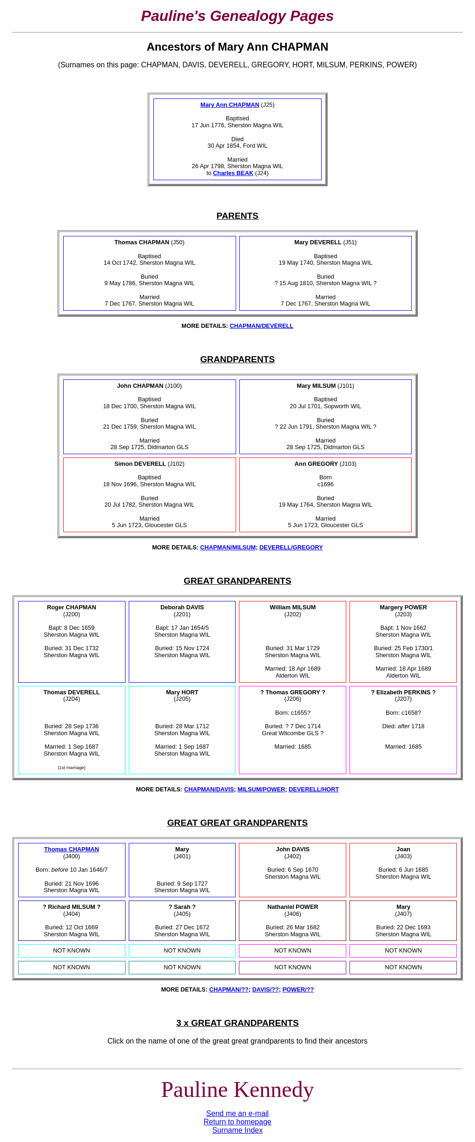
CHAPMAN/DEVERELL (261, 325)
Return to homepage (237, 1122)
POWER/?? (298, 989)
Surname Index (237, 1130)
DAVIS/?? (265, 989)
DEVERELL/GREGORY (291, 547)
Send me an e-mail (237, 1113)
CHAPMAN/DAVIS (209, 789)
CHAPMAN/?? (229, 989)
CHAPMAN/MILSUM (228, 547)
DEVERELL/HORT (314, 789)
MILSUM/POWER (261, 789)
